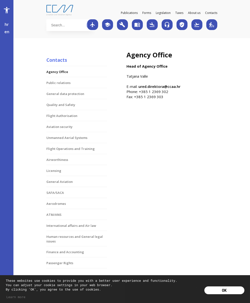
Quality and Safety (60, 105)
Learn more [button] (15, 297)
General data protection (65, 94)
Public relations (58, 83)
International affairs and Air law (71, 225)
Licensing (53, 170)
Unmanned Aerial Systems (66, 138)
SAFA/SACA (55, 192)
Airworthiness (57, 159)
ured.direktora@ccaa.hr (159, 86)
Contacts (211, 13)
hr (7, 24)
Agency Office (57, 72)
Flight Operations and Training (70, 148)
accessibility (6, 10)
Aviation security (59, 127)
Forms (146, 13)
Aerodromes (56, 203)
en (6, 31)
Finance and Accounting (65, 252)
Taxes (179, 13)
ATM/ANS (54, 214)
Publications (129, 13)
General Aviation (59, 181)
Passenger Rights (59, 263)
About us (194, 13)
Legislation (163, 13)
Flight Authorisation (61, 116)
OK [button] (224, 290)
